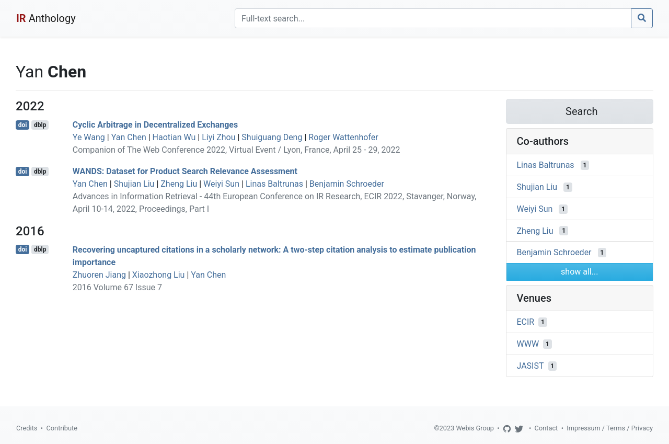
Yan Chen (128, 137)
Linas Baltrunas (274, 184)
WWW (528, 344)
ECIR (526, 322)
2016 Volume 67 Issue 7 (117, 287)
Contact (546, 428)
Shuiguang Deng (271, 137)
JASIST (530, 366)
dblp (40, 125)
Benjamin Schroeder (346, 184)
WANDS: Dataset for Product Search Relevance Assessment (185, 171)
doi (22, 125)
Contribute (61, 428)
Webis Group (475, 428)
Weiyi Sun (221, 184)
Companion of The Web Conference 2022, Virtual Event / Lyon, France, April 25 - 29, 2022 (236, 150)
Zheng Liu (178, 184)
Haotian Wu (174, 137)
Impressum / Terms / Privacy (610, 428)
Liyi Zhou (218, 137)
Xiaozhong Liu (158, 275)
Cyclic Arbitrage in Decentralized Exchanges (155, 125)
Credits (26, 428)
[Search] (433, 18)
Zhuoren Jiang (99, 275)
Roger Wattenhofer (343, 137)
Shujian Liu (134, 184)
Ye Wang (89, 137)
